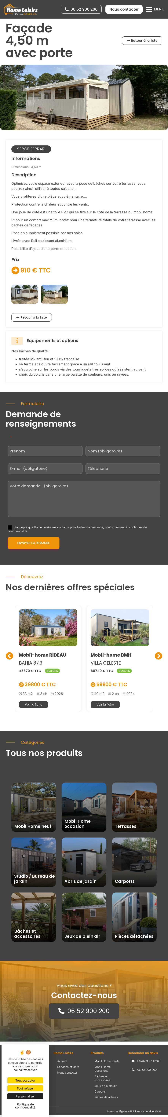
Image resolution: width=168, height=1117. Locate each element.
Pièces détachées (106, 1099)
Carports (100, 1094)
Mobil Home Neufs (106, 1063)
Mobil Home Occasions (102, 1071)
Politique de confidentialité (145, 1113)
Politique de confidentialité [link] (25, 1105)
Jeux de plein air (105, 1088)
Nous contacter (67, 1075)
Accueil (62, 1063)
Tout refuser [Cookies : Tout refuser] (25, 1088)
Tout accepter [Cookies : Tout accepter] (25, 1080)
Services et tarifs (68, 1069)
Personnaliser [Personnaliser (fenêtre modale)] (25, 1096)
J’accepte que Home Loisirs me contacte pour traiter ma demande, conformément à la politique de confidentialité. (77, 531)
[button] (155, 9)
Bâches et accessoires (102, 1080)
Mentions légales (117, 1113)
